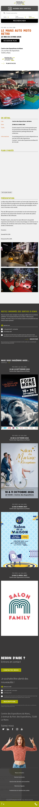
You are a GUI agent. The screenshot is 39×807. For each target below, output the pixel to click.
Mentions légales (20, 786)
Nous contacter (19, 773)
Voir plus (4, 362)
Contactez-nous (11, 670)
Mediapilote (14, 800)
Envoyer (34, 339)
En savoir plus (10, 41)
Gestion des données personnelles (20, 781)
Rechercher (19, 21)
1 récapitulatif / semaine (11, 329)
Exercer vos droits (19, 777)
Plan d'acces (11, 63)
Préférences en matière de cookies (19, 790)
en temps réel (8, 331)
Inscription (9, 701)
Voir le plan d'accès (6, 192)
